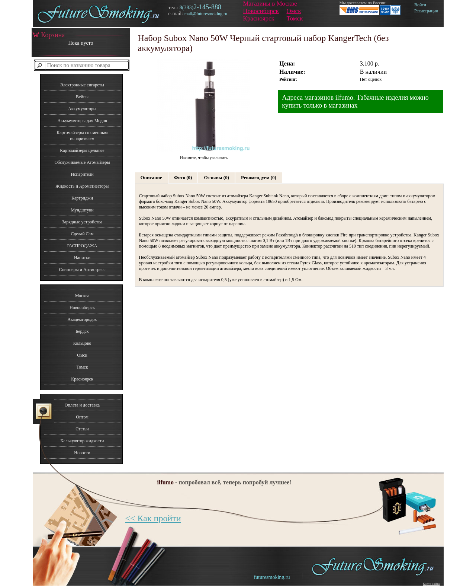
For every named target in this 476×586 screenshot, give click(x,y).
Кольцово (82, 343)
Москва (82, 295)
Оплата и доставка (82, 405)
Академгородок (82, 319)
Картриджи (82, 198)
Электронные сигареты (82, 84)
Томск (295, 18)
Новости (82, 452)
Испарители (82, 174)
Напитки (82, 257)
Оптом (82, 417)
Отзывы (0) (216, 177)
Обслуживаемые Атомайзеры (82, 162)
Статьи (82, 428)
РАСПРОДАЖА (82, 245)
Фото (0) (183, 177)
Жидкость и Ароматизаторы (82, 186)
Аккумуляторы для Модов (82, 120)
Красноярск (258, 18)
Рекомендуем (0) (258, 177)
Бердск (82, 331)
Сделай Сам (82, 233)
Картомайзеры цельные (82, 150)
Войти (420, 4)
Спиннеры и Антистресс (82, 269)
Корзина (48, 35)
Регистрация (426, 10)
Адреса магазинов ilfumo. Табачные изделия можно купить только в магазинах (355, 101)
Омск (294, 11)
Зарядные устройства (82, 221)
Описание (151, 177)
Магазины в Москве (270, 3)
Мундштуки (82, 210)
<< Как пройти (153, 518)
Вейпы (82, 96)
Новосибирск (261, 11)
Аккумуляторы (82, 108)
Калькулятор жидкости (82, 440)
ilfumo (165, 482)
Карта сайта (431, 584)
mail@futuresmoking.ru (205, 13)
